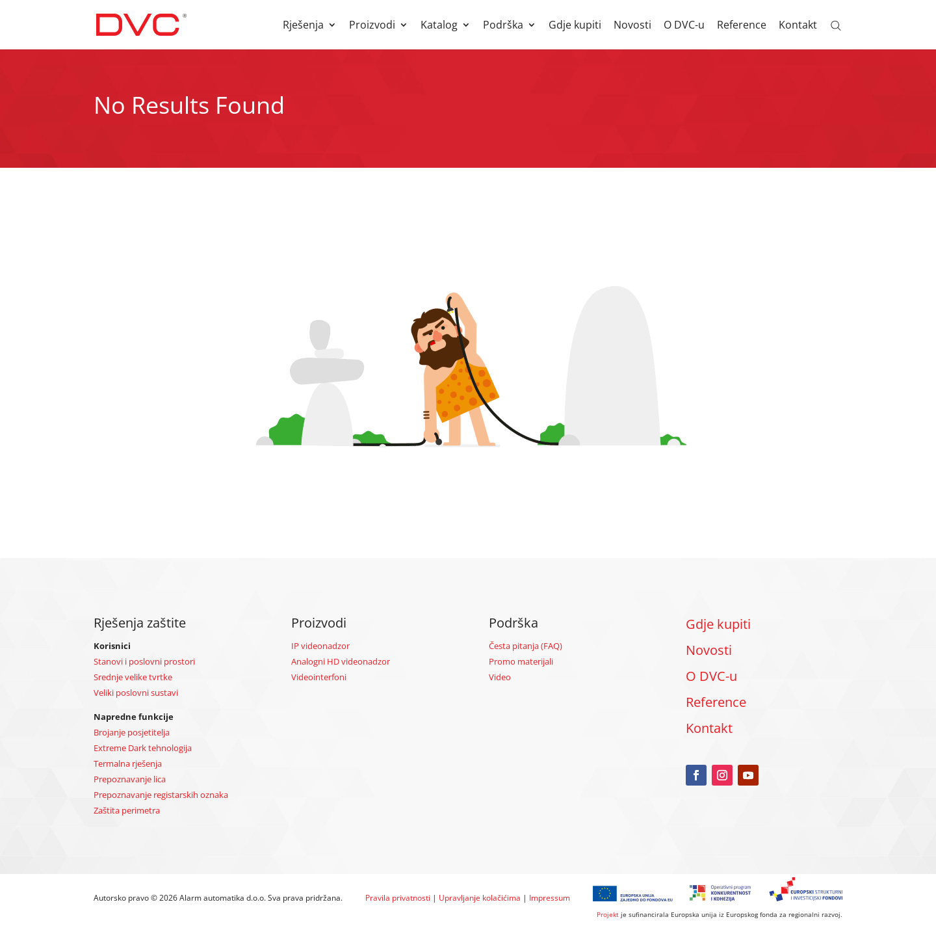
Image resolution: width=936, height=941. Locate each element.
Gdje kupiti (575, 26)
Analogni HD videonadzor (340, 661)
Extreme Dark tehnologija (143, 748)
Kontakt (798, 26)
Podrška (503, 26)
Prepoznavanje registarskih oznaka (161, 795)
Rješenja (303, 26)
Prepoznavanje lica (130, 779)
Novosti (632, 26)
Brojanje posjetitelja (132, 732)
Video (500, 677)
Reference (741, 26)
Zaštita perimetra (127, 810)
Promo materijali (521, 661)
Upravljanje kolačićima (480, 897)
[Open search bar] (835, 24)
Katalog (439, 26)
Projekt (608, 914)
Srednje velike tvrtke (133, 677)
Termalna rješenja (128, 763)
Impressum (549, 897)
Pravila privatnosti (397, 897)
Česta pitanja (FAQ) (525, 646)
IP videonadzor (320, 646)
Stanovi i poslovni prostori (144, 661)
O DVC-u (684, 26)
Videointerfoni (318, 677)
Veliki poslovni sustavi (136, 692)
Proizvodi (372, 26)
